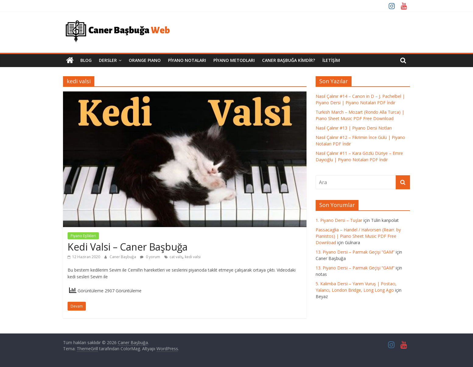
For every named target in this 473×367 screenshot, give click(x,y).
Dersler (108, 60)
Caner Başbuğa (123, 256)
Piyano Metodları (234, 60)
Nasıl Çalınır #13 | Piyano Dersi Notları (354, 128)
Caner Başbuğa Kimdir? (288, 60)
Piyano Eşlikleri (83, 235)
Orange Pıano (145, 60)
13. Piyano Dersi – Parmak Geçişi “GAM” (355, 252)
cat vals (176, 256)
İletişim (331, 60)
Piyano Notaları (187, 60)
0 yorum (150, 256)
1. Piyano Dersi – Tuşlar (339, 220)
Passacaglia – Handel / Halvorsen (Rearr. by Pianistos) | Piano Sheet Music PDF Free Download (358, 236)
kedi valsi (193, 256)
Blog (86, 60)
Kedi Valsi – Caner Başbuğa (127, 246)
